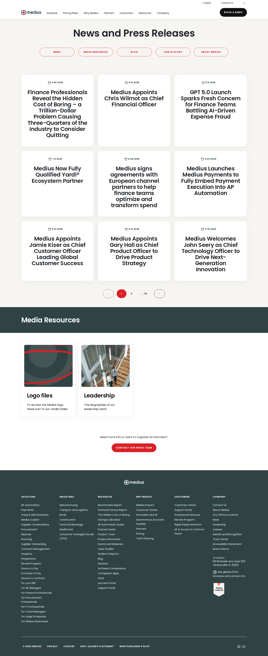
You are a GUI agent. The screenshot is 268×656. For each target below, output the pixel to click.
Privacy (52, 646)
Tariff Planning (145, 538)
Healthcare (66, 529)
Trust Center (220, 539)
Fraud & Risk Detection (35, 515)
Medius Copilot (30, 519)
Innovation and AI (146, 515)
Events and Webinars (110, 544)
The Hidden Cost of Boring (114, 515)
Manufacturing (69, 505)
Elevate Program (31, 563)
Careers (217, 529)
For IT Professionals (32, 606)
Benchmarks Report (110, 505)
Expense (26, 534)
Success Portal (107, 583)
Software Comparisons (112, 568)
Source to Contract (33, 578)
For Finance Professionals (36, 593)
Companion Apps (108, 573)
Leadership (219, 524)
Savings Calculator (109, 519)
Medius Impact (145, 505)
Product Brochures (109, 539)
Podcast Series (107, 529)
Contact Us (227, 2)
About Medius (211, 51)
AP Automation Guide (111, 524)
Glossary (103, 563)
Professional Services (187, 515)
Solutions (52, 13)
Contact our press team (134, 447)
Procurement (29, 529)
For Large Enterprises (33, 616)
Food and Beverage (71, 524)
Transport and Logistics (74, 510)
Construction (68, 519)
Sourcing (26, 539)
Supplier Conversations (35, 524)
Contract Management (35, 549)
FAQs (101, 578)
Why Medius (91, 13)
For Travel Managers (33, 611)
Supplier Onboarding (33, 544)
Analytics (26, 554)
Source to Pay (29, 568)
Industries (67, 496)
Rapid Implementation (188, 524)
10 (144, 293)
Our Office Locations (225, 515)
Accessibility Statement (227, 544)
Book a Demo (233, 12)
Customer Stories (146, 510)
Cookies (69, 646)
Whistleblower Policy (134, 646)
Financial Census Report (112, 510)
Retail (63, 515)
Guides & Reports (108, 554)
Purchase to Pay (31, 573)
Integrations (28, 558)
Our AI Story (173, 51)
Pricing (140, 533)
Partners (109, 13)
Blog (134, 51)
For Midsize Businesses (34, 621)
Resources (145, 13)
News (57, 51)
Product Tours (106, 534)
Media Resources (96, 51)
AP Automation (30, 505)
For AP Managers (31, 588)
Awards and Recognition (227, 534)
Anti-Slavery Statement (97, 646)
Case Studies (106, 549)
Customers (126, 13)
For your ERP (28, 583)
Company (163, 13)
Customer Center (185, 505)
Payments (27, 510)
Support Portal (106, 588)
